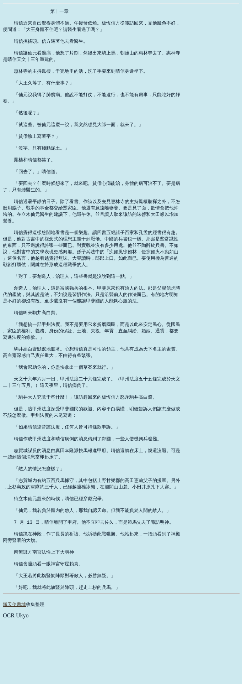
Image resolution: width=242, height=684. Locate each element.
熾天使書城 (14, 666)
